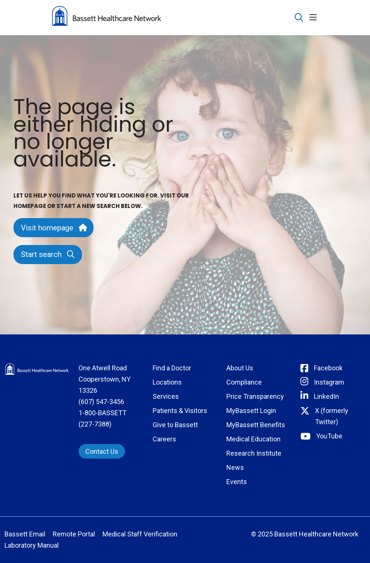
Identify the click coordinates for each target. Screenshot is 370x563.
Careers (164, 439)
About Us (239, 368)
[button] (314, 17)
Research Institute (253, 453)
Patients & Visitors (180, 410)
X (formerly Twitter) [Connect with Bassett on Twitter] (331, 416)
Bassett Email (24, 534)
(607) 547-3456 (101, 402)
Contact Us (101, 451)
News (235, 467)
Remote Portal (74, 534)
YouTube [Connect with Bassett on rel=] (329, 436)
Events (236, 482)
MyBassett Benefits (255, 425)
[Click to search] (299, 17)
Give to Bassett (175, 425)
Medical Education (253, 439)
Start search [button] (47, 254)
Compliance (244, 382)
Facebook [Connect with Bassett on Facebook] (328, 368)
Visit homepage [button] (53, 227)
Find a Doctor (172, 368)
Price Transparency (255, 396)
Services (166, 396)
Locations (167, 382)
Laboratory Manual (31, 545)
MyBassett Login (251, 410)
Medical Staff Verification (140, 534)
